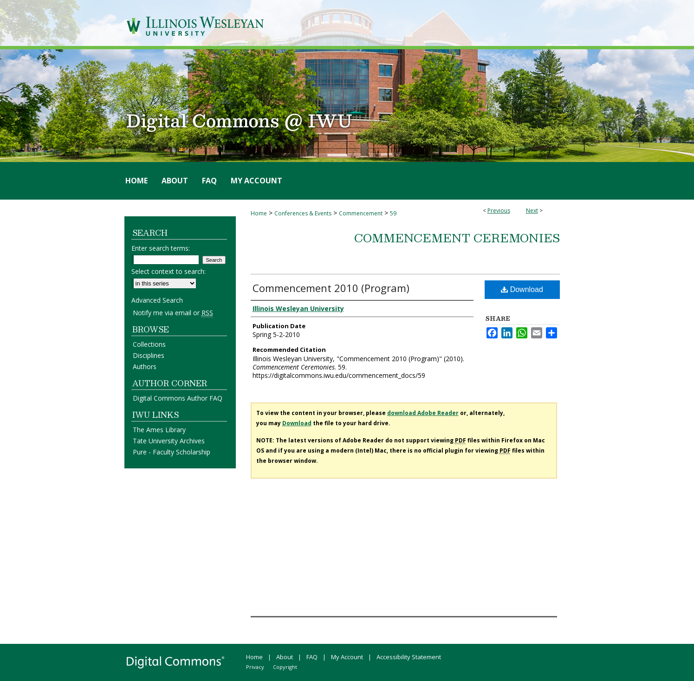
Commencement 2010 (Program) (331, 288)
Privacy (255, 666)
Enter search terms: (160, 248)
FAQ (312, 657)
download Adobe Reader (423, 413)
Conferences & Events (302, 213)
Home (259, 213)
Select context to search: (168, 271)
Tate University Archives (169, 440)
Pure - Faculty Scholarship (171, 452)
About (284, 657)
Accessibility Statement (408, 657)
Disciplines (148, 355)
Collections (149, 344)
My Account (347, 657)
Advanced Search (157, 300)
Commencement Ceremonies (457, 237)
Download (522, 289)
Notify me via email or (173, 312)
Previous (498, 210)
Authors (144, 366)
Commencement (361, 213)
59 (393, 213)
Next (532, 210)
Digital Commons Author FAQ (177, 398)
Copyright (285, 666)
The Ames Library (159, 429)
